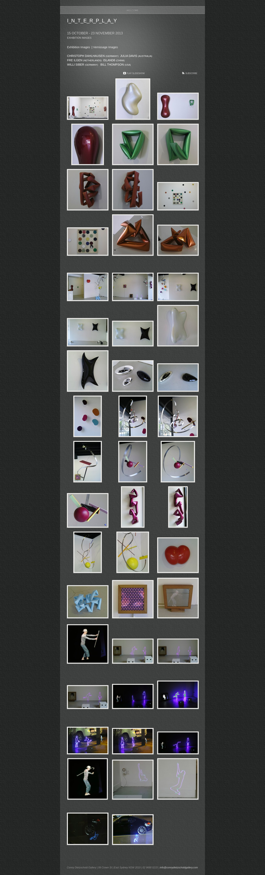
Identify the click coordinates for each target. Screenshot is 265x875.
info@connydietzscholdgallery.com (179, 867)
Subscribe (191, 73)
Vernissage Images (105, 47)
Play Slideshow (135, 73)
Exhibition (78, 47)
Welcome (132, 10)
